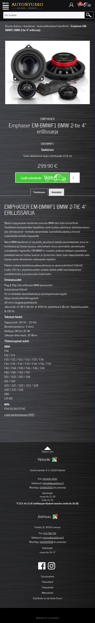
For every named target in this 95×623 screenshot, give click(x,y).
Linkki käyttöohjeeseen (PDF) (19, 414)
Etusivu (9, 26)
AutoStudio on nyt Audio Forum (47, 598)
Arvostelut (56, 192)
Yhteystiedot (47, 587)
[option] (11, 110)
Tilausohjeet (47, 582)
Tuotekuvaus (39, 192)
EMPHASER (47, 118)
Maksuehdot (47, 593)
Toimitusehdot (47, 576)
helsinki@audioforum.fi (53, 483)
